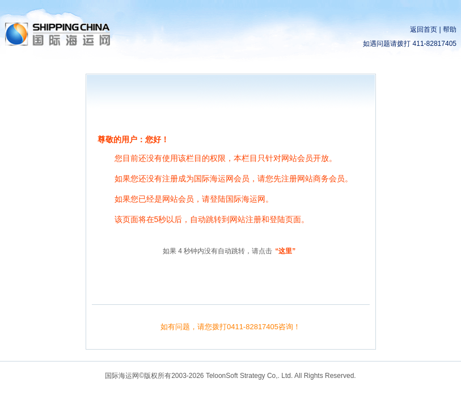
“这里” (285, 251)
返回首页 (423, 29)
